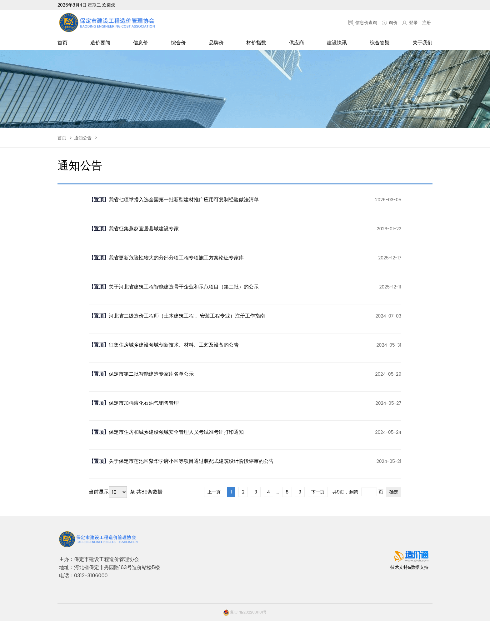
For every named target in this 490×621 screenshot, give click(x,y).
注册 (426, 22)
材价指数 (256, 42)
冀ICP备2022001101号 (245, 612)
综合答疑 (380, 42)
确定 (393, 492)
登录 (410, 22)
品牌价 (216, 42)
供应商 (296, 42)
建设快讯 (337, 42)
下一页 (317, 492)
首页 (63, 42)
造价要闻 (100, 42)
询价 (390, 22)
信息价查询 (362, 22)
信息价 (140, 42)
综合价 (178, 42)
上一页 (214, 492)
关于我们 (422, 42)
